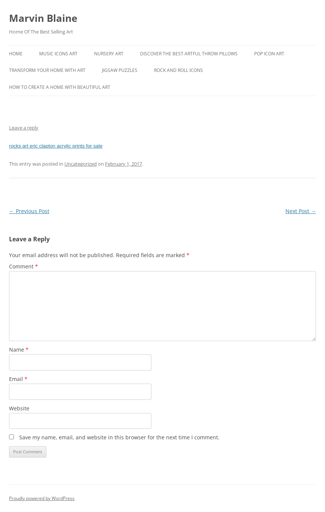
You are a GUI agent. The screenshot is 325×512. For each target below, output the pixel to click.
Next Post (300, 211)
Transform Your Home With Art (47, 70)
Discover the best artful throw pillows (189, 53)
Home (16, 53)
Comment (23, 266)
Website (19, 408)
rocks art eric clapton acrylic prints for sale (55, 146)
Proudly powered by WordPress (42, 498)
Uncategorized (80, 163)
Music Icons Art (58, 53)
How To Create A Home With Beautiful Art (59, 87)
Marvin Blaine (43, 18)
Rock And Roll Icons (178, 70)
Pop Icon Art (269, 53)
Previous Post (29, 211)
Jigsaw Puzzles (119, 70)
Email (18, 378)
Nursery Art (109, 53)
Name (19, 349)
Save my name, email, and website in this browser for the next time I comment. (119, 437)
